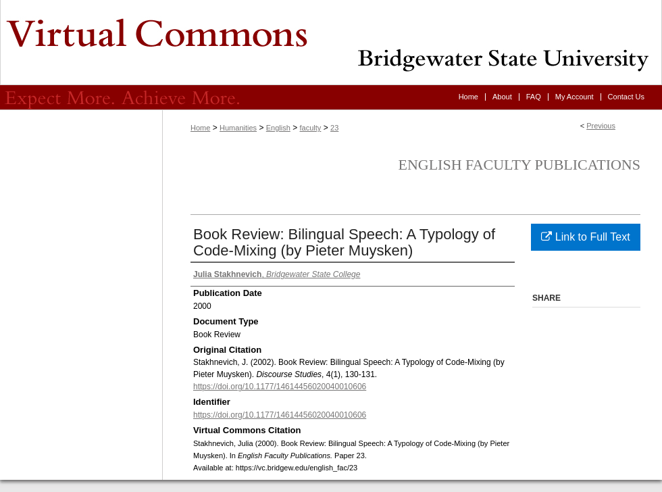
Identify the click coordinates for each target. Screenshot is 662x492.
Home (200, 128)
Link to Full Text (585, 237)
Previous (600, 126)
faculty (311, 128)
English (278, 128)
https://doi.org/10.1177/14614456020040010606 (279, 386)
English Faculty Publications (519, 164)
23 (334, 128)
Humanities (238, 128)
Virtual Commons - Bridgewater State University (331, 42)
